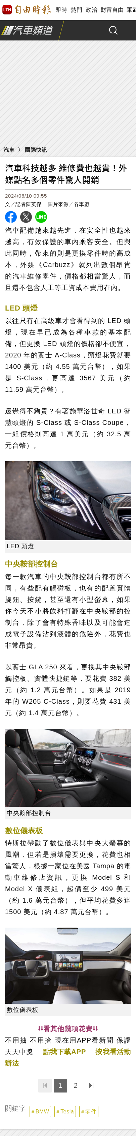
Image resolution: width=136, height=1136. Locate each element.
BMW (42, 1111)
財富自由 (112, 10)
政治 (91, 10)
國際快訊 (36, 150)
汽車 (8, 150)
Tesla (67, 1111)
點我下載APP (64, 1051)
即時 (61, 10)
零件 (90, 1111)
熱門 (76, 10)
